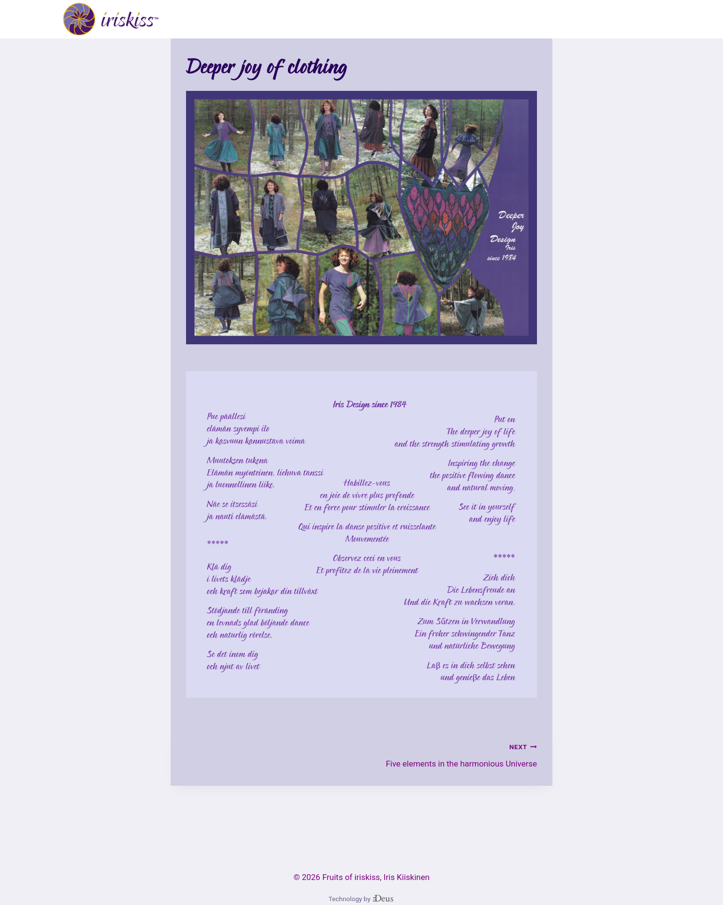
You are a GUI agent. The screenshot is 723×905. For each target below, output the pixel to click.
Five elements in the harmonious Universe (453, 754)
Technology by (362, 899)
